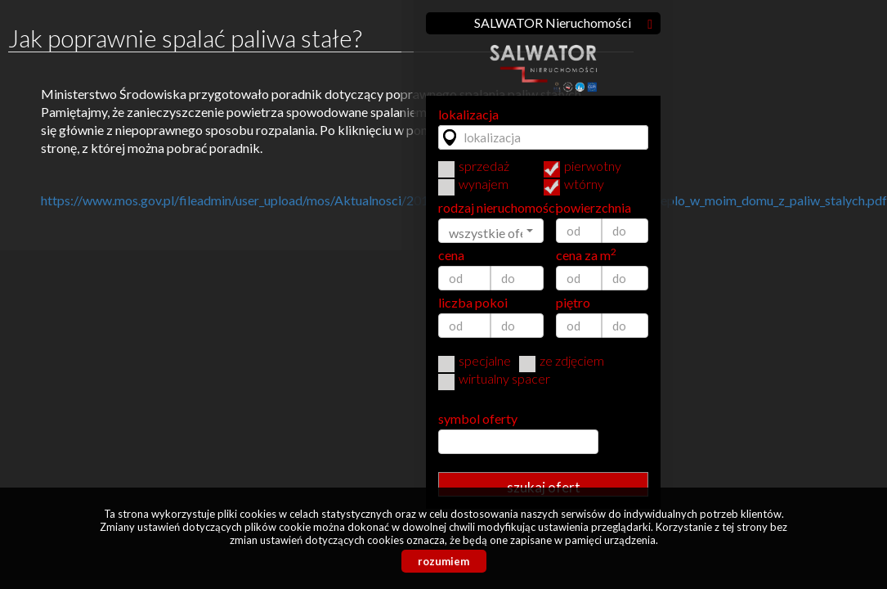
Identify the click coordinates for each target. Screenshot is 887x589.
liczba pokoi (473, 302)
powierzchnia (593, 207)
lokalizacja (468, 114)
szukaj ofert (543, 487)
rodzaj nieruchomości (491, 207)
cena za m (586, 255)
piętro (573, 302)
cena (451, 255)
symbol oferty (477, 418)
